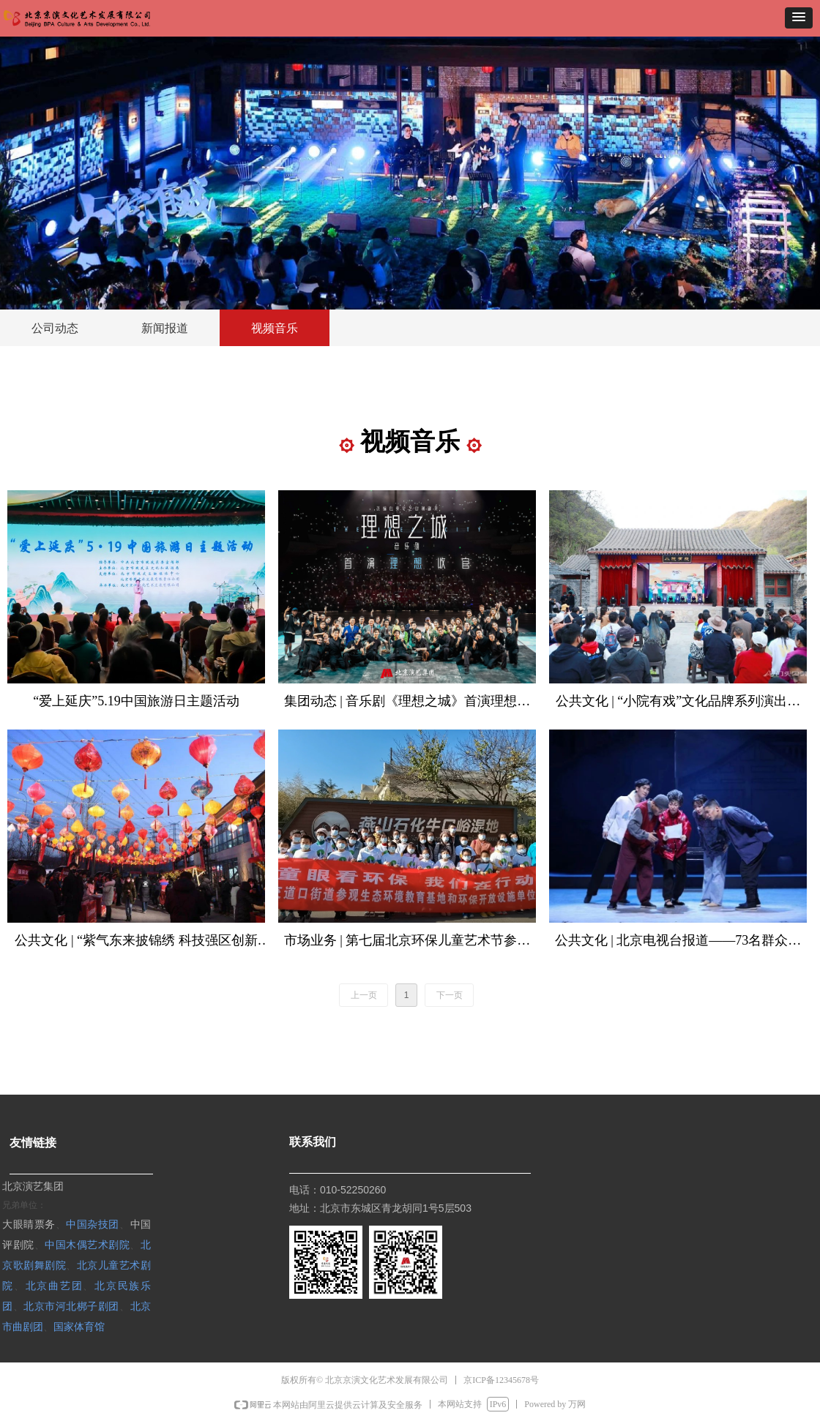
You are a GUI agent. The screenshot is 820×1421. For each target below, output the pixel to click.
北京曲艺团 (54, 1285)
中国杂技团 (92, 1224)
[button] (799, 18)
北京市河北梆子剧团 (71, 1306)
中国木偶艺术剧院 (87, 1244)
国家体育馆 (79, 1326)
